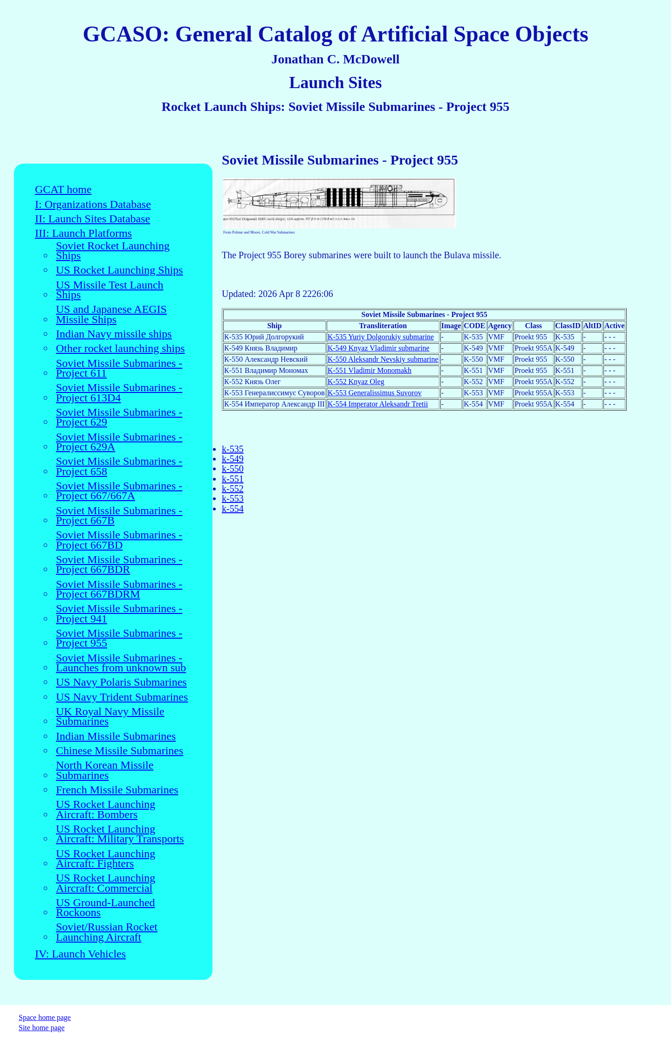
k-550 (233, 468)
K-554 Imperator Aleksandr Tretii (378, 404)
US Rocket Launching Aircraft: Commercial (105, 883)
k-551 (233, 479)
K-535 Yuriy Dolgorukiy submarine (381, 337)
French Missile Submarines (117, 790)
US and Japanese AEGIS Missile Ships (111, 314)
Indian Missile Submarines (116, 736)
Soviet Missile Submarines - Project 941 (119, 614)
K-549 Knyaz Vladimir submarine (379, 348)
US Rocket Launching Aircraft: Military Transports (120, 834)
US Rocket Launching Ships (119, 270)
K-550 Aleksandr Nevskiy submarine (383, 359)
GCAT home (63, 189)
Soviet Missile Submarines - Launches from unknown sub (121, 663)
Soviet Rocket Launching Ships (113, 251)
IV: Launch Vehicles (80, 954)
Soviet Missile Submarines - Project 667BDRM (119, 589)
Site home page (42, 1028)
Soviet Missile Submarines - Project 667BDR (119, 565)
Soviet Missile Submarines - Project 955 (119, 638)
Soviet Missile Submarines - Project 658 (119, 466)
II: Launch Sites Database (92, 219)
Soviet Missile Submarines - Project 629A (119, 442)
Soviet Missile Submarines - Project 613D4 (119, 393)
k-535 (233, 449)
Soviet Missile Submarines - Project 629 (119, 417)
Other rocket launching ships (120, 348)
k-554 (233, 508)
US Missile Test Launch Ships (110, 290)
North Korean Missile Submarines (104, 770)
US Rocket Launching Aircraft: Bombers (105, 809)
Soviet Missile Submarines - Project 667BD (119, 540)
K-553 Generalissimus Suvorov (375, 393)
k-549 (233, 459)
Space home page (45, 1017)
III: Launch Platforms (83, 233)
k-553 (233, 498)
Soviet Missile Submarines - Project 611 (119, 368)
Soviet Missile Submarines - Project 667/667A (119, 491)
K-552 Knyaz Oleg (356, 382)
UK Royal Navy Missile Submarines (110, 717)
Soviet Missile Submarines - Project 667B (119, 516)
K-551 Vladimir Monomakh (369, 370)
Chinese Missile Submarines (119, 751)
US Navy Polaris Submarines (121, 682)
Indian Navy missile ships (114, 334)
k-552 (233, 488)
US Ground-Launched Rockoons (105, 908)
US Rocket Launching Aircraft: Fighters (105, 859)
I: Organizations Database (93, 204)
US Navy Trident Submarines (122, 697)
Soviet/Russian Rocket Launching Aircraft (106, 932)
